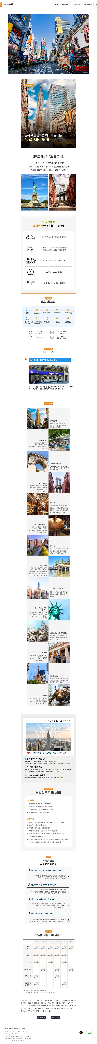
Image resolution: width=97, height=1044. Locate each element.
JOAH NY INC (20, 1029)
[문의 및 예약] (55, 1017)
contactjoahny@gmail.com (16, 1036)
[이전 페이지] (41, 1017)
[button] (48, 44)
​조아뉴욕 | (9, 1029)
